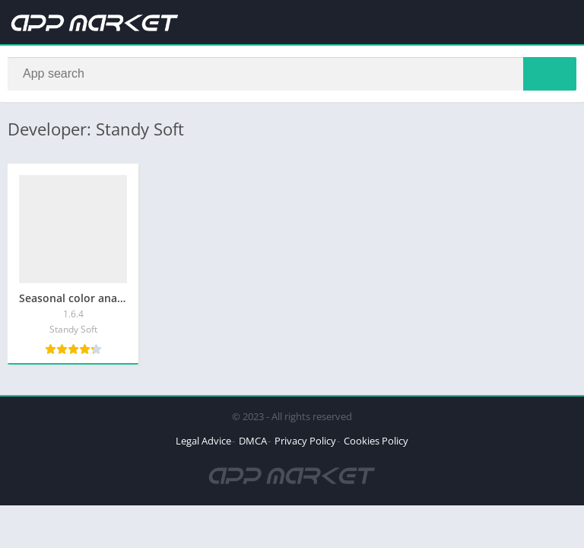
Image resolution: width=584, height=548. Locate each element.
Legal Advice (203, 441)
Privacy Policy (305, 441)
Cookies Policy (376, 441)
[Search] (292, 74)
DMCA (253, 441)
